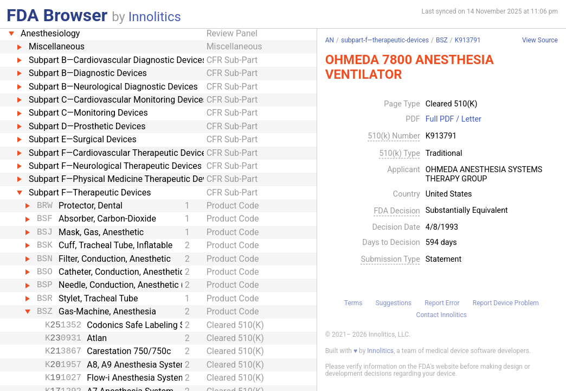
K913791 (468, 40)
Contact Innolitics (441, 315)
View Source (540, 40)
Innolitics (154, 16)
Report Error (441, 303)
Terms (353, 303)
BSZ (442, 40)
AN (329, 40)
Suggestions (393, 303)
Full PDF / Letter (453, 119)
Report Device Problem (506, 303)
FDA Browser (57, 15)
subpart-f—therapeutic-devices (385, 40)
